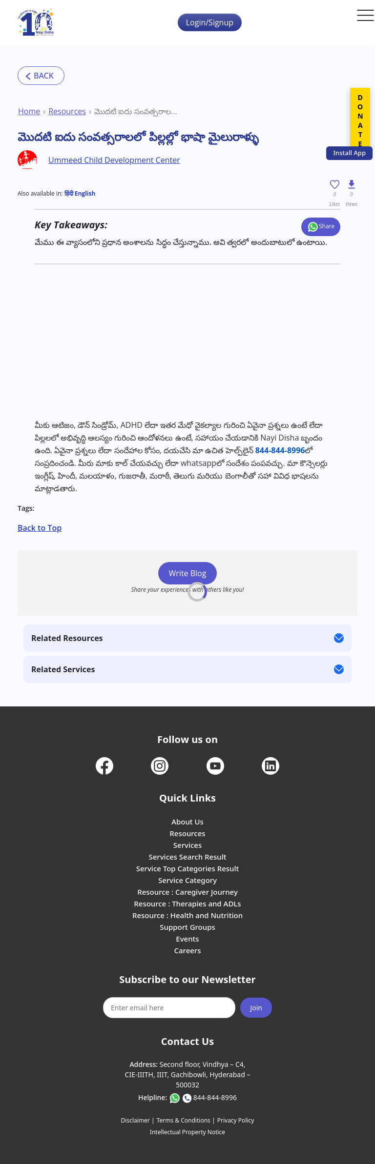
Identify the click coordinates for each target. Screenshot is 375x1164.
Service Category (187, 880)
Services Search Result (187, 857)
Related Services (63, 669)
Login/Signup (209, 22)
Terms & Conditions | (186, 1120)
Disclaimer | (138, 1120)
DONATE (360, 120)
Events (187, 938)
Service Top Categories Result (187, 868)
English (84, 193)
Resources (67, 111)
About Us (187, 821)
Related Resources (67, 638)
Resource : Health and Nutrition (187, 915)
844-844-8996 (215, 1097)
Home (29, 111)
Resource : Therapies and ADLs (187, 903)
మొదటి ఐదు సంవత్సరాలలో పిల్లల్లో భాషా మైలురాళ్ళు (137, 111)
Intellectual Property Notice (187, 1132)
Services (187, 845)
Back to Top (40, 527)
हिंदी (68, 193)
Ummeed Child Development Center (114, 160)
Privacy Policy (235, 1120)
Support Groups (187, 927)
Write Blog (188, 573)
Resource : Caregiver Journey (187, 892)
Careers (187, 950)
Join (256, 1007)
